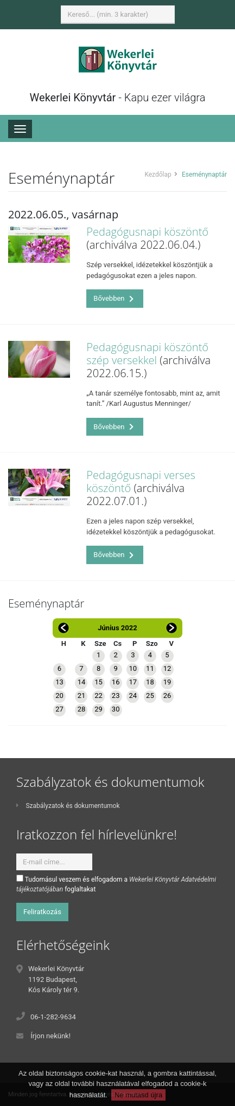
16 (116, 682)
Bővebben (113, 298)
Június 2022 (117, 628)
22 (98, 695)
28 (82, 709)
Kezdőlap (157, 174)
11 (150, 668)
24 (133, 695)
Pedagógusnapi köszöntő (147, 231)
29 (98, 709)
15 (98, 682)
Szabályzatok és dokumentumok (67, 806)
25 (150, 695)
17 (133, 682)
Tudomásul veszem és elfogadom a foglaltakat (116, 884)
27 (59, 709)
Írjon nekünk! (50, 1036)
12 (167, 668)
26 (167, 695)
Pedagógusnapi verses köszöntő (140, 481)
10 (133, 668)
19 (167, 682)
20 (59, 695)
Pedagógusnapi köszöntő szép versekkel (147, 353)
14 (82, 682)
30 (116, 709)
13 (59, 682)
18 (150, 682)
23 (116, 695)
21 (82, 695)
